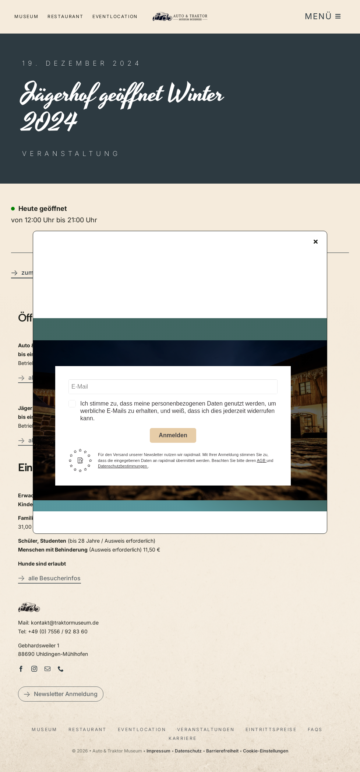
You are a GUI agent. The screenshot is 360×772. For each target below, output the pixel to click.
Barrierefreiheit (222, 751)
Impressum (158, 751)
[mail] (47, 669)
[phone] (61, 669)
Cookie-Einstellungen (265, 751)
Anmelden (173, 437)
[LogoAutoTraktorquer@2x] (180, 14)
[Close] (315, 243)
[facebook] (21, 669)
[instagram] (34, 669)
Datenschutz (188, 751)
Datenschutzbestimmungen (123, 468)
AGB (262, 462)
